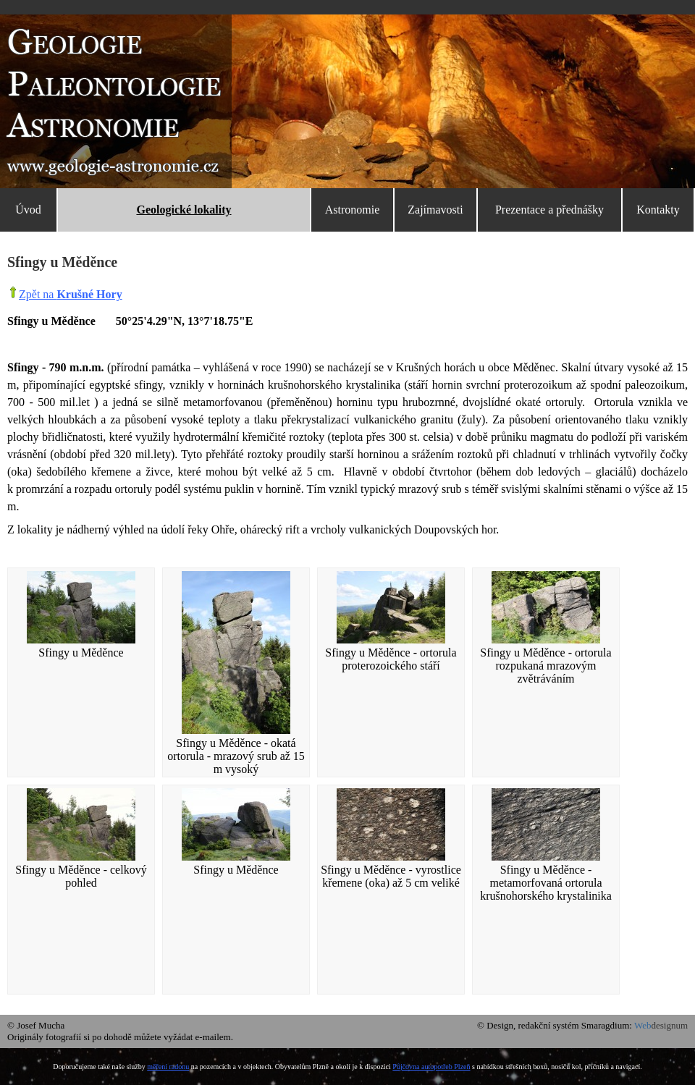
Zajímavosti (435, 209)
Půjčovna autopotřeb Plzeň (431, 1067)
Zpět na (70, 294)
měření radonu (168, 1067)
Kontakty (658, 209)
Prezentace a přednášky (549, 209)
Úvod (28, 209)
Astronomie (352, 209)
